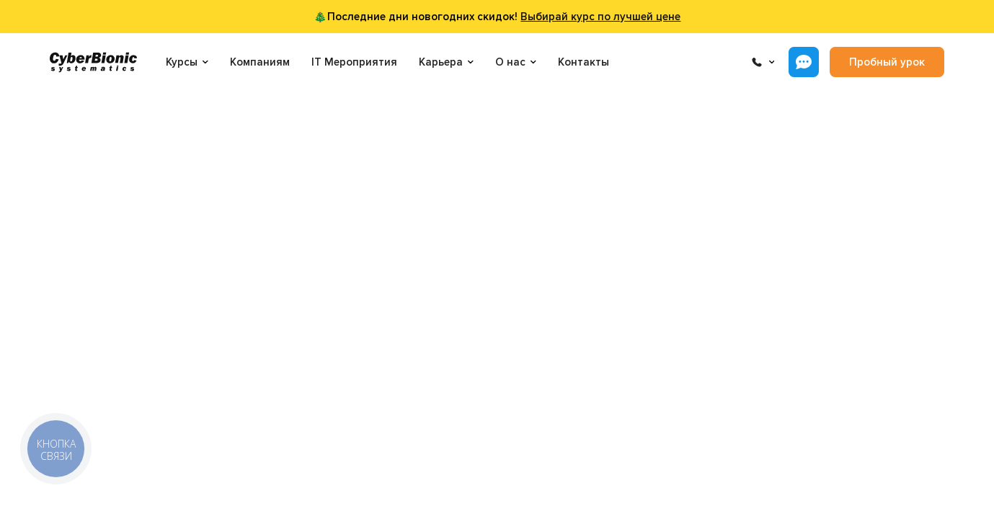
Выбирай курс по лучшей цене (600, 16)
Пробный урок (887, 62)
